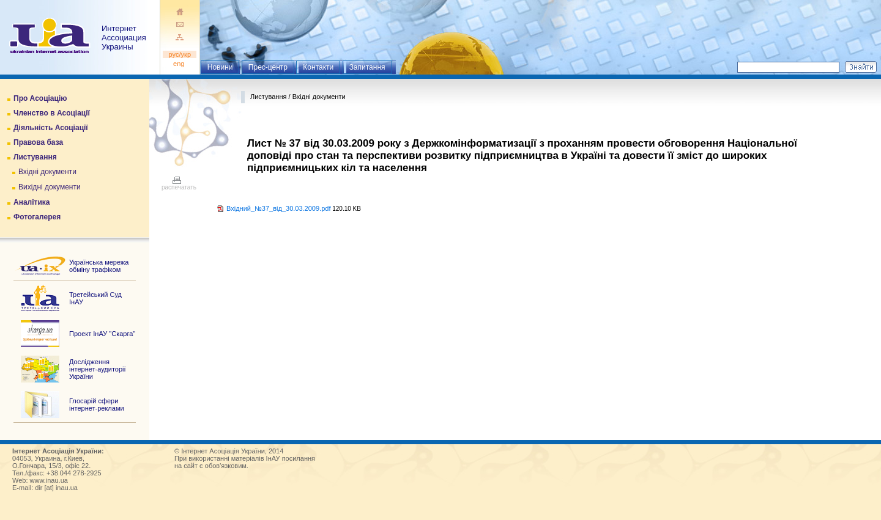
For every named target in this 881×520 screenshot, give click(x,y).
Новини (220, 67)
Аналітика (31, 202)
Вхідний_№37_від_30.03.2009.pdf (278, 208)
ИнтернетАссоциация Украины (124, 37)
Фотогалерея (37, 217)
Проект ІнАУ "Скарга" (102, 333)
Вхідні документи (47, 171)
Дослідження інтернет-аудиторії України (97, 369)
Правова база (38, 142)
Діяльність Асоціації (50, 127)
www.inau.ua (49, 480)
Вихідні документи (49, 187)
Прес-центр (268, 67)
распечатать (179, 184)
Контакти (318, 67)
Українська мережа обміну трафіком (98, 265)
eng (180, 63)
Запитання (367, 67)
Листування (35, 157)
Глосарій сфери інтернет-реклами (96, 404)
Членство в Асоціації (51, 113)
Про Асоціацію (40, 98)
